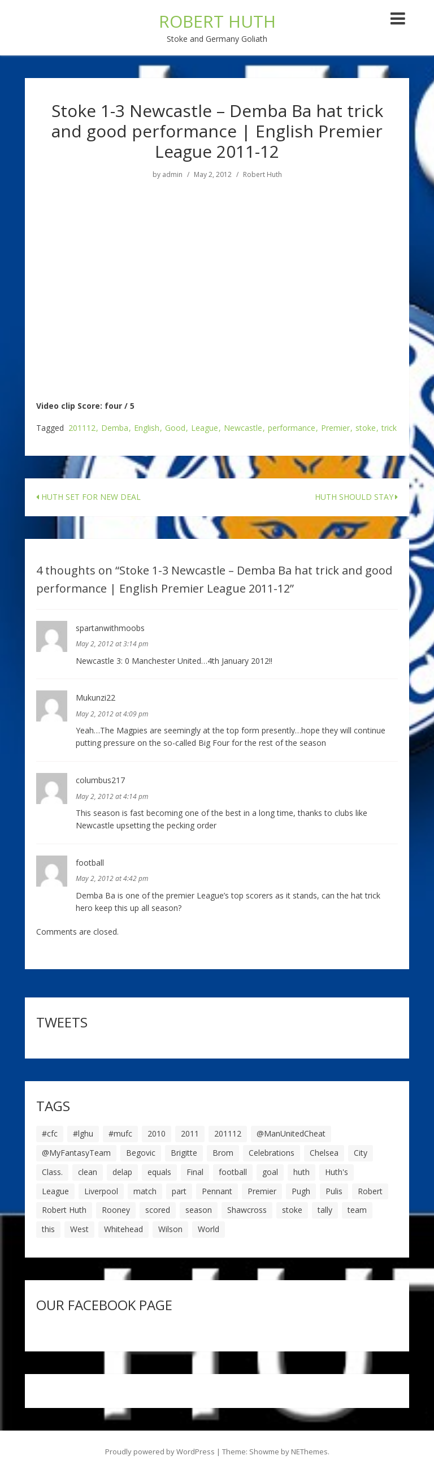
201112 (82, 428)
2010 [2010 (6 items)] (156, 1133)
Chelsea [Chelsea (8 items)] (324, 1152)
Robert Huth (262, 175)
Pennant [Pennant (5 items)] (217, 1191)
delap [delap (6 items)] (122, 1172)
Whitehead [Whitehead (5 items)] (123, 1229)
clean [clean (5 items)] (87, 1172)
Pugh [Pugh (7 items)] (301, 1191)
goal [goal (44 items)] (270, 1172)
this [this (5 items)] (48, 1229)
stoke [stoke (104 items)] (292, 1209)
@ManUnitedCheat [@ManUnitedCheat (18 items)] (291, 1133)
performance (291, 428)
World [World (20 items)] (208, 1229)
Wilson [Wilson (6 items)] (170, 1229)
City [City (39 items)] (360, 1152)
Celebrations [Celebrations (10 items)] (271, 1152)
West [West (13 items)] (79, 1229)
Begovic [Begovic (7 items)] (140, 1152)
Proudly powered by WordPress (160, 1451)
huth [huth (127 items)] (301, 1172)
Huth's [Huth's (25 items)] (336, 1172)
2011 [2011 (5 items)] (190, 1133)
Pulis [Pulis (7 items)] (334, 1191)
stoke (365, 428)
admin (172, 175)
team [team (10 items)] (357, 1209)
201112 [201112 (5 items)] (227, 1133)
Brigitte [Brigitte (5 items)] (184, 1152)
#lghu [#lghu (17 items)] (83, 1133)
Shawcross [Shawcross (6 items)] (247, 1209)
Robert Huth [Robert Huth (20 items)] (64, 1209)
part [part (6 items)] (179, 1191)
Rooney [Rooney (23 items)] (116, 1209)
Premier (335, 428)
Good (175, 428)
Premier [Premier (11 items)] (262, 1191)
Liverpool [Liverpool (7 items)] (101, 1191)
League (204, 428)
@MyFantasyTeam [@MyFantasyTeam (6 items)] (76, 1152)
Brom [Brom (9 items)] (222, 1152)
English (146, 428)
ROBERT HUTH (217, 21)
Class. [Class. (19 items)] (52, 1172)
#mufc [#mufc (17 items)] (120, 1133)
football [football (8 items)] (233, 1172)
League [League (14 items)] (55, 1191)
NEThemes (309, 1451)
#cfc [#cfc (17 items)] (50, 1133)
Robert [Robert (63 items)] (370, 1191)
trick (389, 428)
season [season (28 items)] (198, 1209)
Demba (114, 428)
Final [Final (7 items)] (194, 1172)
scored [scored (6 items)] (157, 1209)
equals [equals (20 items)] (159, 1172)
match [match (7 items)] (145, 1191)
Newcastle (243, 428)
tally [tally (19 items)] (325, 1209)
